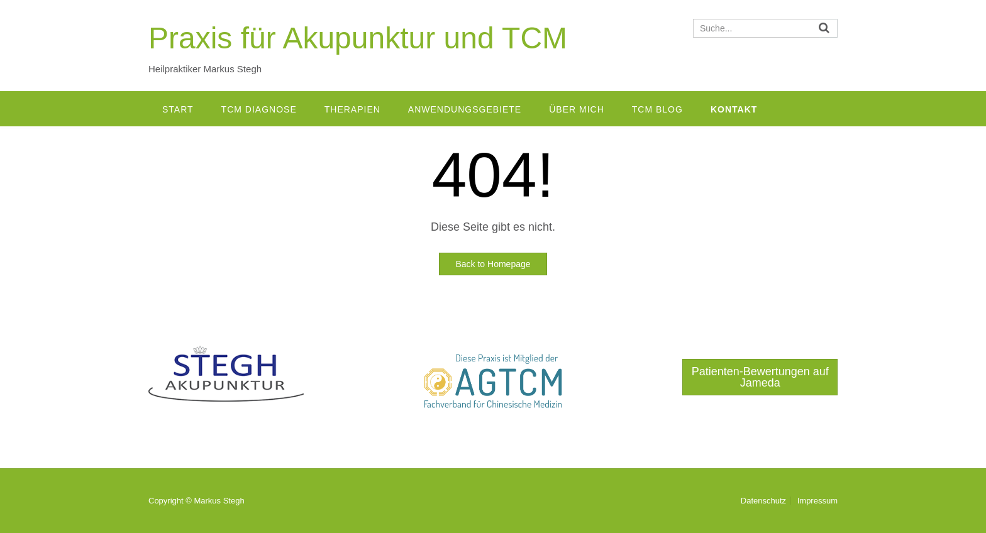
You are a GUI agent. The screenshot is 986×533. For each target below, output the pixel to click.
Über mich (576, 109)
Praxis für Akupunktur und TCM (357, 38)
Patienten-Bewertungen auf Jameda (760, 377)
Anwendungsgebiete (464, 109)
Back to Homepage (492, 264)
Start (178, 109)
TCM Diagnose (259, 109)
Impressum (817, 501)
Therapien (352, 109)
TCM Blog (657, 109)
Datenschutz (763, 501)
